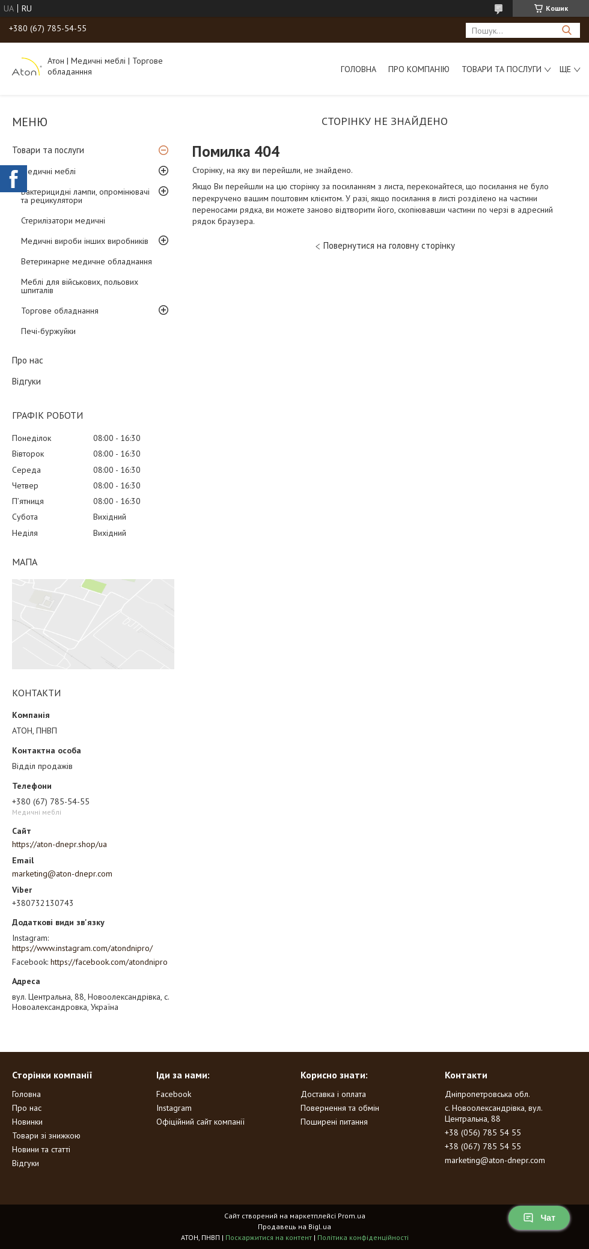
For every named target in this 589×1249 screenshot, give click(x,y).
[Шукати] (566, 30)
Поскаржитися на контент (268, 1237)
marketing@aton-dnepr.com (62, 873)
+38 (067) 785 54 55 (483, 1146)
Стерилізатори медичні (63, 220)
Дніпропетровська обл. (487, 1094)
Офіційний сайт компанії (200, 1121)
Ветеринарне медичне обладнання (86, 261)
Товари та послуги (502, 69)
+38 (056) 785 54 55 (483, 1132)
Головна (358, 69)
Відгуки (26, 381)
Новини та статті (41, 1149)
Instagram (174, 1107)
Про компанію (419, 69)
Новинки (27, 1121)
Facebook (173, 1094)
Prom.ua (351, 1215)
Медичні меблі (48, 171)
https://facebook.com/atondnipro (109, 961)
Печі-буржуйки (48, 331)
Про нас (27, 360)
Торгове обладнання (60, 310)
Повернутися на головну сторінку (389, 245)
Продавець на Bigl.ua (294, 1226)
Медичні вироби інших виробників (84, 241)
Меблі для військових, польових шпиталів (79, 286)
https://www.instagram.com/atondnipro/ (82, 948)
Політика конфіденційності (363, 1237)
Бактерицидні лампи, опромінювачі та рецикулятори (85, 195)
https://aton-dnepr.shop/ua (59, 844)
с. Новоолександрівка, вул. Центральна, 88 (493, 1113)
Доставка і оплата (333, 1094)
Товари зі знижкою (46, 1135)
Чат (539, 1217)
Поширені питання (334, 1121)
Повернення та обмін (340, 1107)
